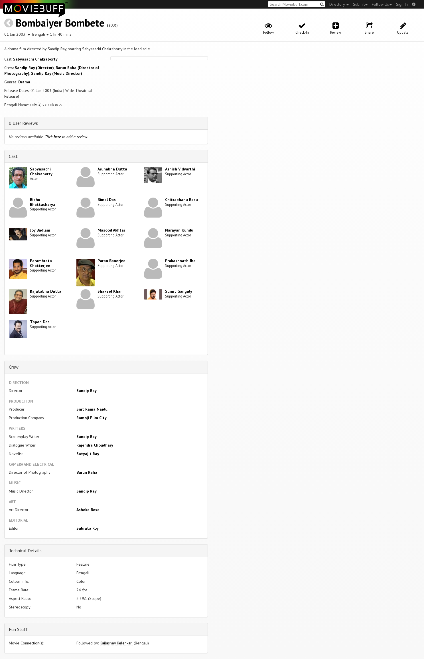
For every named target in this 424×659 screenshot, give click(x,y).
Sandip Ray (86, 390)
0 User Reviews (23, 123)
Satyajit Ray (87, 453)
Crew (14, 367)
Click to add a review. (66, 136)
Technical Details (25, 550)
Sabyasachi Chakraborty (35, 59)
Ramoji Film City (91, 417)
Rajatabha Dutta (45, 291)
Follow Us (382, 4)
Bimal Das (107, 199)
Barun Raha (86, 472)
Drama (24, 82)
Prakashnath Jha (180, 260)
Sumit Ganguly (178, 291)
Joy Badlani (40, 230)
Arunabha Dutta (112, 169)
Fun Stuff (18, 629)
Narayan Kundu (179, 230)
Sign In (402, 4)
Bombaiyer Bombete (60, 22)
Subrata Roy (87, 528)
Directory (339, 4)
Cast (13, 156)
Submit (360, 4)
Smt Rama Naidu (91, 409)
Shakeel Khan (110, 291)
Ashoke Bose (88, 509)
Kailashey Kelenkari (116, 643)
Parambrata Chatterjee (41, 263)
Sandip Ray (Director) (34, 67)
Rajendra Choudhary (94, 445)
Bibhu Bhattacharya (42, 202)
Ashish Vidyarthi (180, 169)
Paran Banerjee (111, 260)
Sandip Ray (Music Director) (56, 73)
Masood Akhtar (111, 230)
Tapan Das (40, 321)
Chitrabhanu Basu (181, 199)
